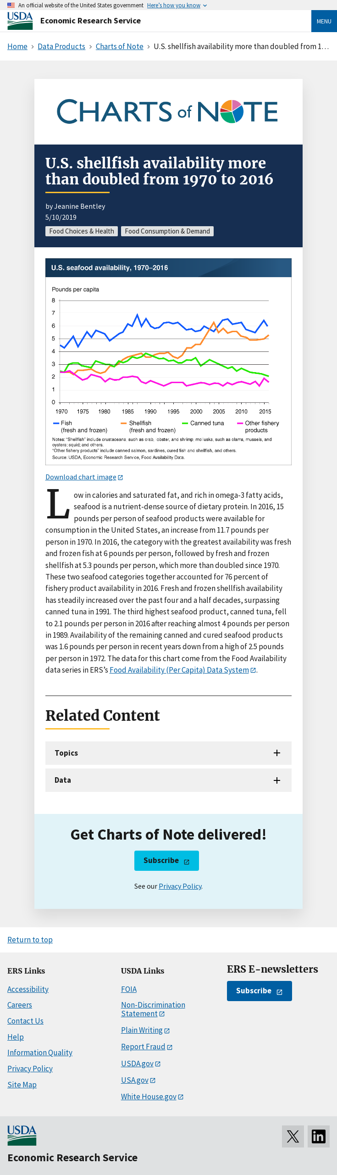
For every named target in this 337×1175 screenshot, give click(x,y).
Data (63, 780)
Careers (19, 1005)
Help (15, 1037)
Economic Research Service (90, 20)
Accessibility (28, 989)
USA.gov (135, 1080)
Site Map (22, 1085)
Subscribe (161, 860)
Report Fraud (143, 1046)
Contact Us (25, 1021)
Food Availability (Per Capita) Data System (179, 670)
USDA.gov (137, 1063)
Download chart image (80, 476)
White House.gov (149, 1096)
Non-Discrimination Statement (153, 1009)
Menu (324, 21)
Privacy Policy (180, 886)
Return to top (30, 940)
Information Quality (39, 1052)
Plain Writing (142, 1030)
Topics (66, 753)
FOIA (129, 989)
